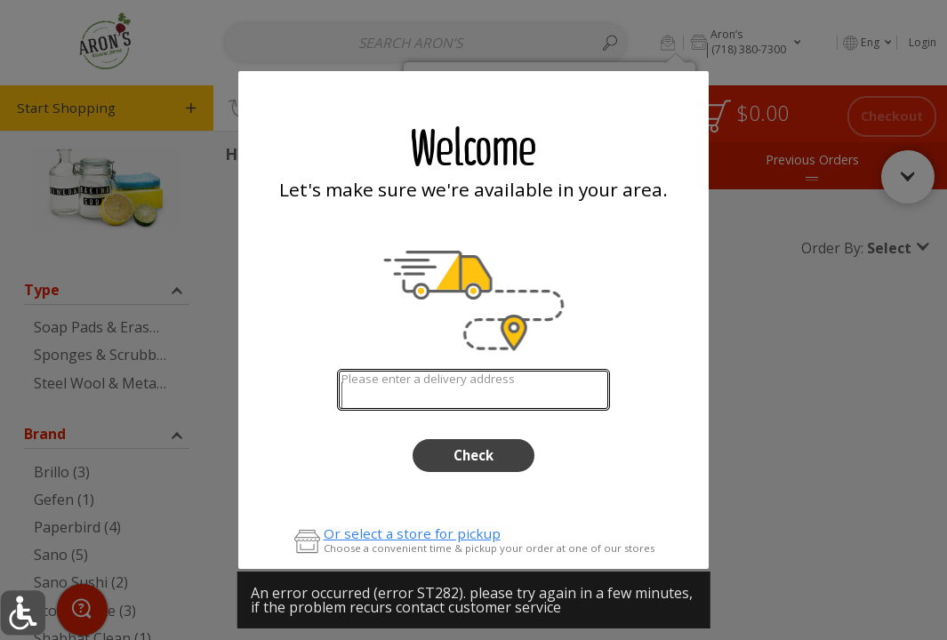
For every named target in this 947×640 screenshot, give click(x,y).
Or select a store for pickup (412, 533)
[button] (22, 613)
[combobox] (473, 390)
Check (473, 455)
